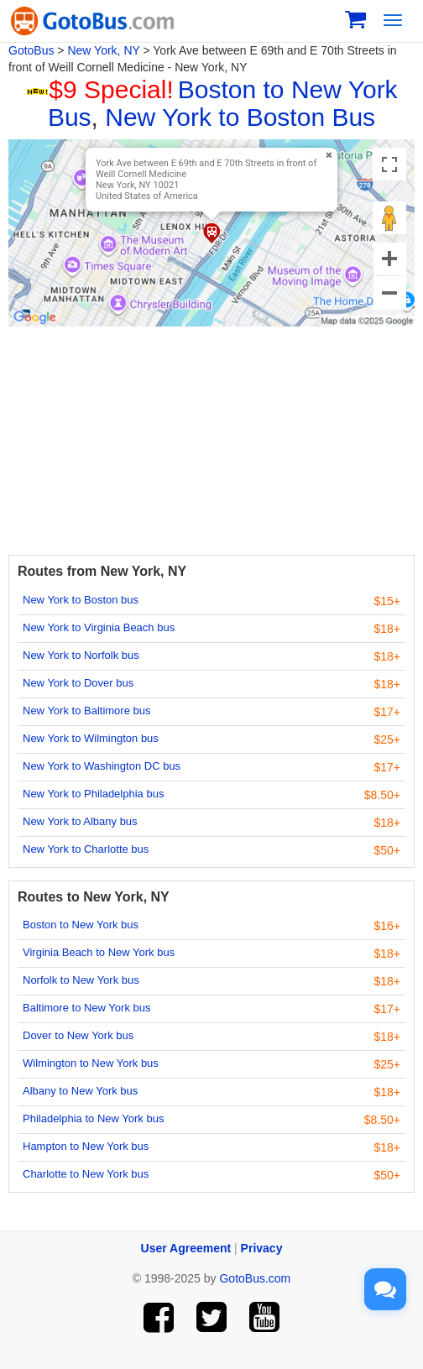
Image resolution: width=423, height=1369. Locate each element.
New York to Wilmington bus (91, 738)
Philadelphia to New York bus (93, 1118)
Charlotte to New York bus (86, 1174)
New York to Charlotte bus (86, 849)
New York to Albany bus (80, 821)
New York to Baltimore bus (86, 710)
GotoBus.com (254, 1278)
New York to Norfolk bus (81, 655)
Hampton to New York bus (86, 1146)
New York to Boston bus (80, 599)
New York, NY (103, 50)
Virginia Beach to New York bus (99, 952)
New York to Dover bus (78, 683)
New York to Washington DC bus (101, 766)
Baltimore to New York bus (86, 1007)
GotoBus (31, 50)
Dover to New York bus (78, 1035)
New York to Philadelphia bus (93, 793)
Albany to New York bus (80, 1090)
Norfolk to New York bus (81, 980)
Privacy (262, 1248)
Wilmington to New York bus (91, 1063)
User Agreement (186, 1248)
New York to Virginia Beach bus (99, 627)
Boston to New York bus (80, 924)
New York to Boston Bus (240, 117)
